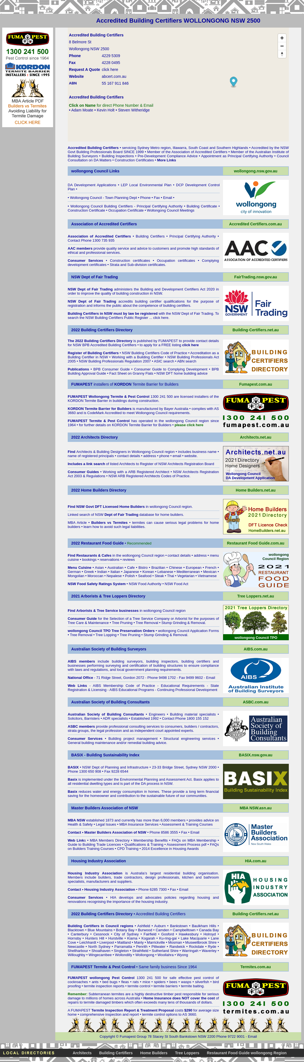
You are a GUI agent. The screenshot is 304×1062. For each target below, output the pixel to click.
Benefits (161, 840)
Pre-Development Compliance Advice (168, 156)
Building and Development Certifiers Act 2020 (178, 289)
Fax (157, 198)
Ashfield (143, 926)
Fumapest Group (133, 1036)
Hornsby (74, 938)
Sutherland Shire (165, 951)
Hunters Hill (94, 938)
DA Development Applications (92, 185)
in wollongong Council (150, 507)
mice (146, 982)
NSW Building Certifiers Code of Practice (154, 353)
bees (173, 982)
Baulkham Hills (204, 926)
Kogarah (148, 938)
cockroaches (78, 982)
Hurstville (115, 938)
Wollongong (144, 955)
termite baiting (192, 986)
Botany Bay (125, 930)
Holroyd (209, 934)
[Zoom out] (282, 46)
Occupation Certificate (126, 210)
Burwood (145, 930)
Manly (139, 942)
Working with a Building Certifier (138, 357)
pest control (204, 978)
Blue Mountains (100, 930)
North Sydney (99, 946)
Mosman (175, 942)
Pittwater (158, 946)
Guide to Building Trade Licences (94, 844)
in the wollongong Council (114, 555)
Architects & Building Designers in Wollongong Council (120, 452)
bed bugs (109, 982)
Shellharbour (78, 951)
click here (160, 318)
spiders (160, 982)
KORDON (120, 425)
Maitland (124, 942)
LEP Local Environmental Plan (146, 185)
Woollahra (166, 955)
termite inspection (98, 986)
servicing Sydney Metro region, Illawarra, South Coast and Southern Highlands (185, 148)
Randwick (177, 946)
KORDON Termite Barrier (88, 401)
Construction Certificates (134, 160)
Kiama (132, 938)
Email (167, 198)
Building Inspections (118, 156)
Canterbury (79, 934)
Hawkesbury (189, 934)
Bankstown (179, 926)
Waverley (209, 951)
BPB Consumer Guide (111, 369)
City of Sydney (126, 934)
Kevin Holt (105, 110)
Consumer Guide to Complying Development (170, 369)
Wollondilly (123, 955)
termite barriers (166, 986)
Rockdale (196, 946)
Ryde (212, 946)
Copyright (107, 1036)
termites (117, 994)
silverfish (202, 982)
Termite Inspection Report (113, 1010)
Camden (162, 930)
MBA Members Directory (109, 840)
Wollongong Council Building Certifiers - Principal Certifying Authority (126, 206)
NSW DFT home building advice (182, 373)
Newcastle (76, 946)
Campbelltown (184, 930)
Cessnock (101, 934)
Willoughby (76, 955)
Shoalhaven (101, 951)
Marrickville (156, 942)
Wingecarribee (100, 955)
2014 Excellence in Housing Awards (170, 849)
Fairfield (150, 934)
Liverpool (106, 942)
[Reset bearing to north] (282, 54)
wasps (186, 982)
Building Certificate (202, 206)
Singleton (121, 951)
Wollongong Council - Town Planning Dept (103, 198)
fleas (125, 982)
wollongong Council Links (95, 171)
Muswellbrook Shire (200, 942)
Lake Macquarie (194, 938)
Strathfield (140, 951)
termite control (139, 986)
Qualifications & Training (143, 844)
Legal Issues (106, 824)
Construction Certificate (86, 210)
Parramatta (123, 946)
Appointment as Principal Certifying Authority (237, 156)
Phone (145, 198)
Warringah (190, 951)
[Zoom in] (282, 38)
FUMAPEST (168, 341)
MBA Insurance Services (139, 824)
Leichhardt (87, 942)
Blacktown (76, 930)
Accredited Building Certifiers (93, 148)
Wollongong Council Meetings (171, 210)
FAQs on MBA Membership (194, 840)
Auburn (160, 926)
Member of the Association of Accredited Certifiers (187, 152)
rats (136, 982)
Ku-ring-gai (168, 938)
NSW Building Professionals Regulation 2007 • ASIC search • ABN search (137, 361)
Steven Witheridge (134, 110)
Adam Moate (82, 110)
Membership (143, 840)
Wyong (182, 955)
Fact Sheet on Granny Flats (131, 373)
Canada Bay (209, 930)
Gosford (167, 934)
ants (95, 982)
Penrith (141, 946)
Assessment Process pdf (186, 844)
